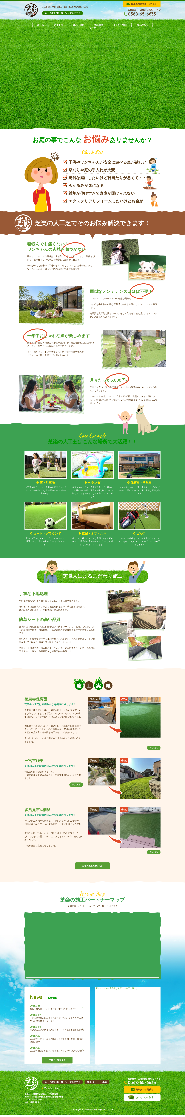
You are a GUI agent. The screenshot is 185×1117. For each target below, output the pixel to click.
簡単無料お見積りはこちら (144, 4)
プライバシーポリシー (53, 1090)
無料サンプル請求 (145, 1099)
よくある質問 (120, 25)
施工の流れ (142, 25)
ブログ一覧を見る (57, 1069)
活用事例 (58, 25)
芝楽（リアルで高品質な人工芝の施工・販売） (118, 990)
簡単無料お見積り (144, 1091)
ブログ (92, 28)
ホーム (40, 25)
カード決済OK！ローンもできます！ (62, 13)
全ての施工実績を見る (92, 867)
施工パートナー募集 (97, 1084)
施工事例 (98, 25)
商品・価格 (78, 25)
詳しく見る (154, 750)
